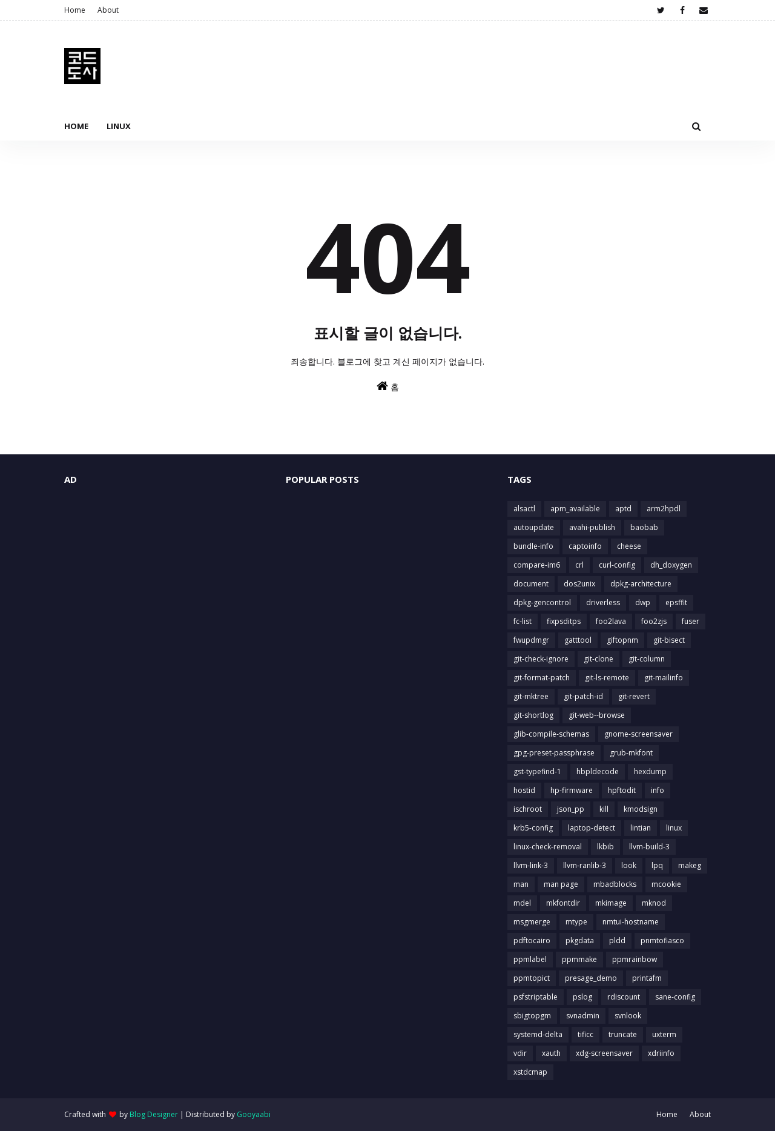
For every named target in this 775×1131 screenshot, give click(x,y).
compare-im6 (536, 565)
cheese (629, 546)
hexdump (650, 771)
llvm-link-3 (530, 865)
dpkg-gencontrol (542, 602)
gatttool (578, 640)
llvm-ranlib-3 (584, 865)
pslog (582, 997)
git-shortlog (533, 715)
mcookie (666, 884)
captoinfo (585, 546)
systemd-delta (537, 1034)
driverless (603, 602)
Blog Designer (154, 1114)
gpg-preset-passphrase (554, 753)
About (108, 10)
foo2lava (611, 621)
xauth (551, 1053)
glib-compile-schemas (551, 734)
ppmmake (579, 959)
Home (74, 10)
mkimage (611, 903)
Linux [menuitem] (119, 126)
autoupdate (533, 527)
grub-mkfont (631, 753)
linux (674, 828)
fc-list (522, 621)
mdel (522, 903)
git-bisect (669, 640)
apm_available (575, 508)
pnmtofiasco (662, 940)
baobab (644, 527)
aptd (623, 508)
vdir (520, 1053)
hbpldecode (597, 771)
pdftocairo (531, 940)
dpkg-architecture (640, 584)
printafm (647, 978)
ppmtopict (531, 978)
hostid (524, 790)
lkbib (605, 846)
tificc (585, 1034)
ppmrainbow (634, 959)
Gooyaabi (254, 1114)
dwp (642, 602)
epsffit (676, 602)
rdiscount (623, 997)
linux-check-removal (547, 846)
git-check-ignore (541, 659)
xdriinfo (661, 1053)
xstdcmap (530, 1072)
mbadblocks (614, 884)
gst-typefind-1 (537, 771)
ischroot (527, 809)
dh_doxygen (671, 565)
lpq (657, 865)
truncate (622, 1034)
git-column (646, 659)
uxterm (664, 1034)
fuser (690, 621)
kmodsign (641, 809)
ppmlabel (530, 959)
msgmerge (531, 922)
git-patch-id (583, 696)
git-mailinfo (663, 677)
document (531, 584)
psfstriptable (535, 997)
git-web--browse (597, 715)
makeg (689, 865)
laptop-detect (591, 828)
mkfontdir (563, 903)
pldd (617, 940)
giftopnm (622, 640)
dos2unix (579, 584)
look (628, 865)
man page (561, 884)
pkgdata (580, 940)
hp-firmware (571, 790)
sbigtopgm (532, 1015)
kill (603, 809)
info (657, 790)
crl (579, 565)
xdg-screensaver (604, 1053)
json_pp (570, 809)
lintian (640, 828)
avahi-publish (592, 527)
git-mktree (531, 696)
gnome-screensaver (638, 734)
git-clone (598, 659)
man (521, 884)
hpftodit (622, 790)
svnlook (628, 1015)
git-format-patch (541, 677)
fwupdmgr (531, 640)
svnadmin (582, 1015)
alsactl (524, 508)
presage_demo (591, 978)
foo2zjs (654, 621)
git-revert (634, 696)
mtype (576, 922)
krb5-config (533, 828)
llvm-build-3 (649, 846)
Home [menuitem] (76, 126)
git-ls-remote (607, 677)
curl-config (617, 565)
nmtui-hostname (630, 922)
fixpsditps (564, 621)
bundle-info (533, 546)
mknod (654, 903)
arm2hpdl (664, 508)
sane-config (675, 997)
